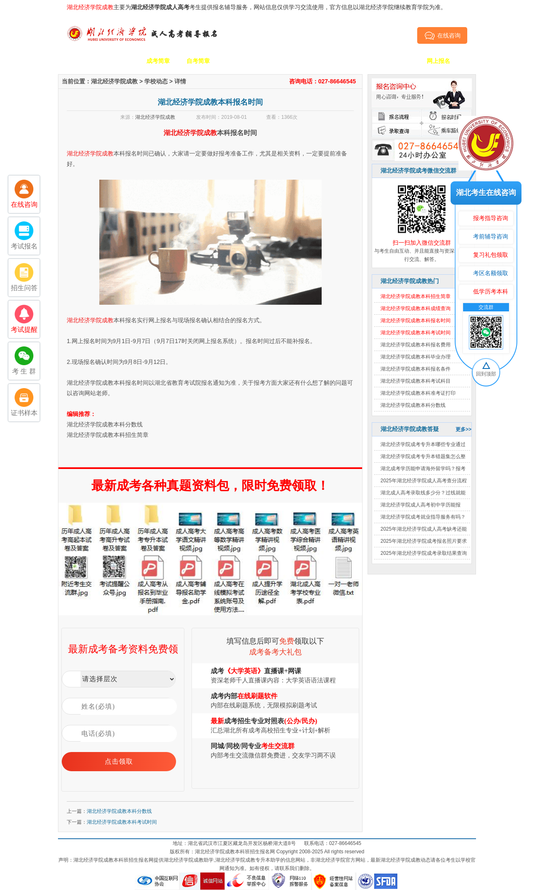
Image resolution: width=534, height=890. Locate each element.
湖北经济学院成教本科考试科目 (415, 381)
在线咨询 (442, 35)
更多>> (463, 429)
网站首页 (78, 61)
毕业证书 (398, 61)
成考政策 (318, 61)
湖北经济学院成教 (114, 81)
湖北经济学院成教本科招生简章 (108, 434)
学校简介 (118, 61)
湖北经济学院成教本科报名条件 (415, 369)
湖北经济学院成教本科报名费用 (415, 345)
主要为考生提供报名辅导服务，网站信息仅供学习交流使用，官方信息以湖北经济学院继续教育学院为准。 (256, 7)
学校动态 (156, 81)
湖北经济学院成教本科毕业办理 (415, 357)
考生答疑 (358, 61)
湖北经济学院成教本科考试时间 (122, 822)
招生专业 (238, 61)
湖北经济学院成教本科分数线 (413, 405)
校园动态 (278, 61)
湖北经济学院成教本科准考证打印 (418, 393)
